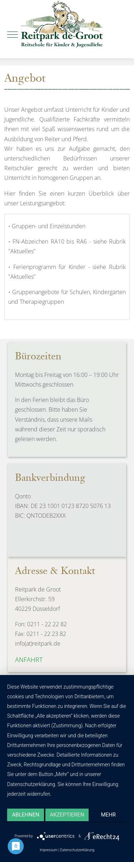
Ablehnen (25, 814)
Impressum (49, 850)
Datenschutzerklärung (77, 850)
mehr (108, 814)
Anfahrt (29, 659)
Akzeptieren (67, 814)
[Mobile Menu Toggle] (12, 34)
